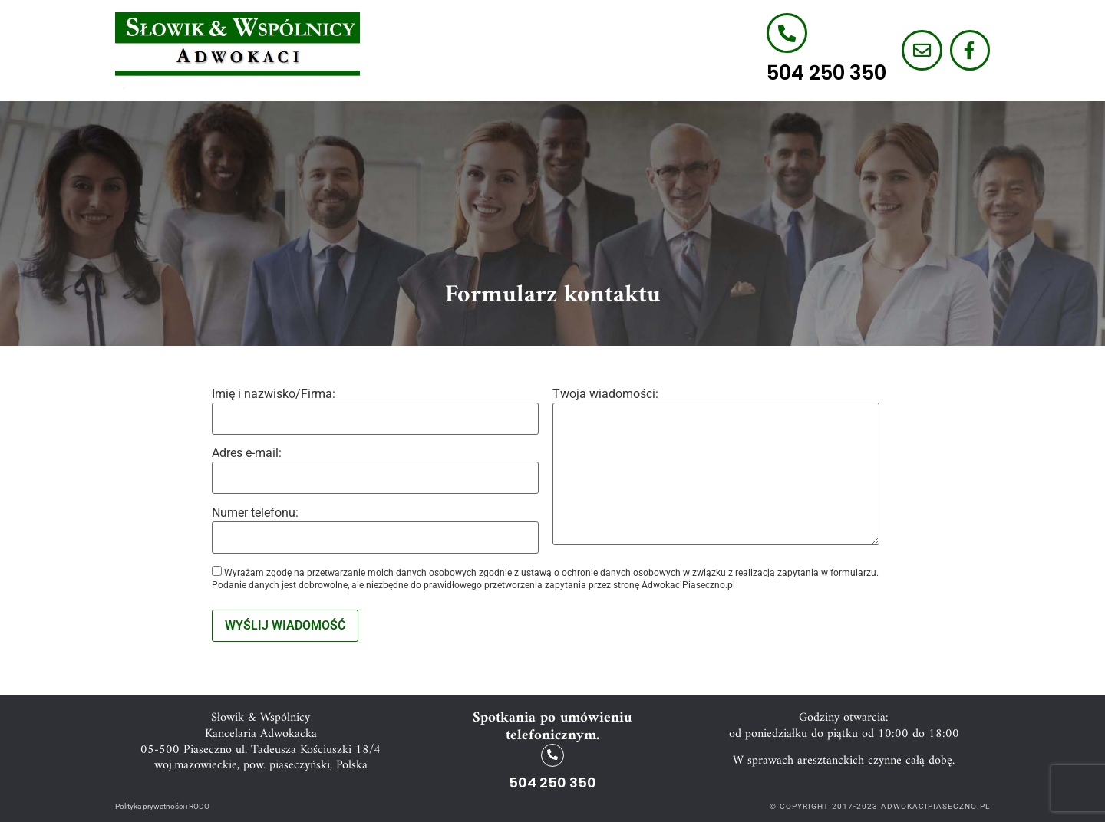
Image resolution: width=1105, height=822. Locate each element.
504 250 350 (824, 73)
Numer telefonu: (375, 530)
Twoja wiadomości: (715, 467)
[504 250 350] (785, 33)
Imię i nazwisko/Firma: (375, 411)
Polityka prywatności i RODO (162, 805)
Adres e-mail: (375, 470)
